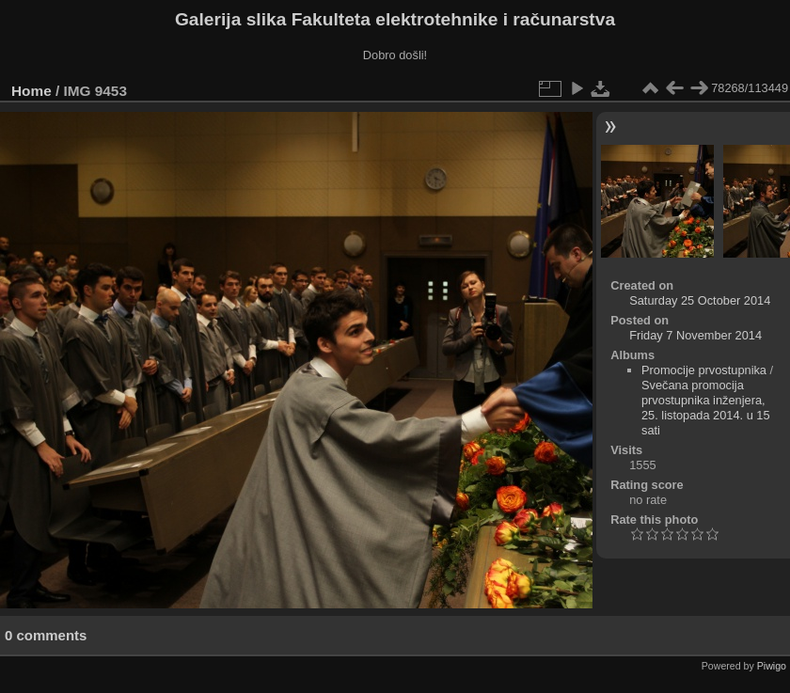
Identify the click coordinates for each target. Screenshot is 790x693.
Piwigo (771, 665)
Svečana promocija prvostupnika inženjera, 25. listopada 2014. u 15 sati (705, 407)
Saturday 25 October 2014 (699, 300)
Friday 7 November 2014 (695, 335)
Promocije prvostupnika (703, 370)
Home (31, 91)
